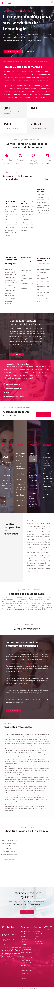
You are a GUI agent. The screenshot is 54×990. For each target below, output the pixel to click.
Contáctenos (39, 943)
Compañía (38, 931)
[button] (2, 614)
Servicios (26, 927)
